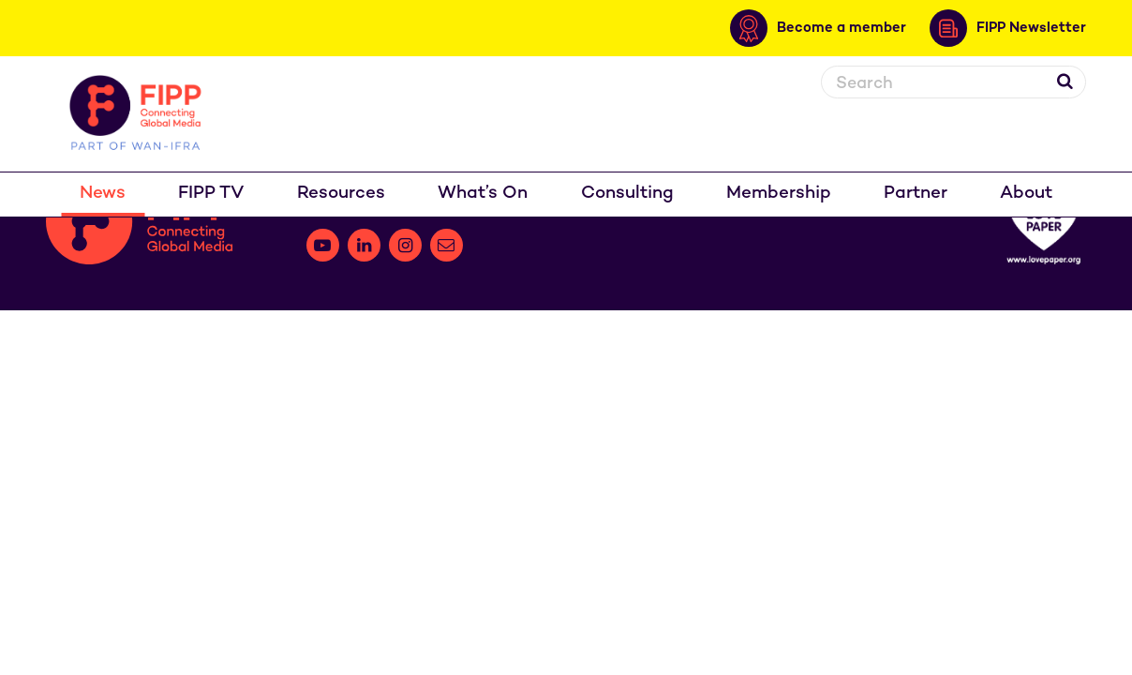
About (1026, 193)
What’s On (483, 193)
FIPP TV (211, 193)
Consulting (627, 193)
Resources (341, 193)
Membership (778, 193)
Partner (915, 193)
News (103, 193)
